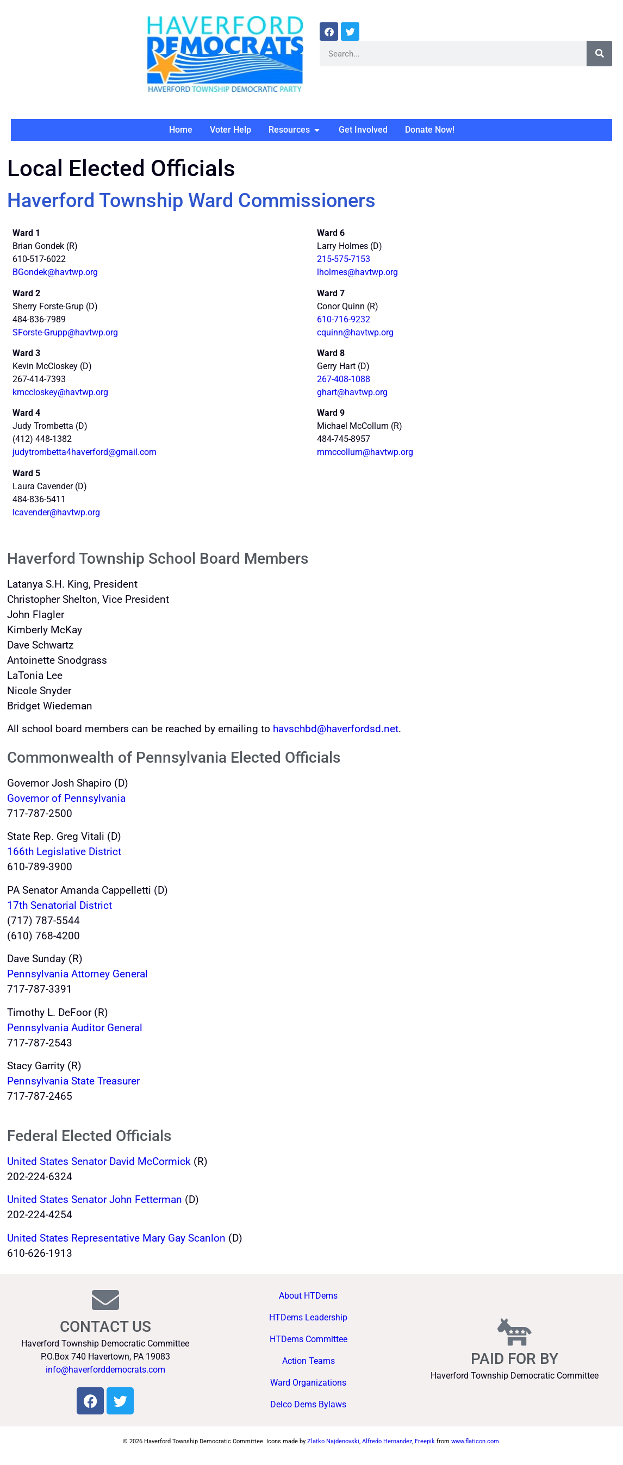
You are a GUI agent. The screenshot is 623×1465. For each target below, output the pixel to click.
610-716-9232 (343, 319)
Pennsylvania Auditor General (74, 1028)
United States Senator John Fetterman (94, 1200)
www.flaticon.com (475, 1441)
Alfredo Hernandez (387, 1441)
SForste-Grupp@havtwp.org (65, 332)
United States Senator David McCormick (99, 1162)
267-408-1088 (343, 379)
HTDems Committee (308, 1339)
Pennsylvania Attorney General (77, 974)
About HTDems (308, 1296)
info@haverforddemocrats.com (105, 1369)
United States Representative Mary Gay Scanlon (116, 1238)
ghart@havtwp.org (352, 392)
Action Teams (308, 1361)
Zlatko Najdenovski (333, 1441)
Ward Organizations (308, 1382)
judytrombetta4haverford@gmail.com (85, 452)
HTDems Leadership (308, 1317)
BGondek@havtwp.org (55, 272)
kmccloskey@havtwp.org (60, 392)
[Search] (599, 53)
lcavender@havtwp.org (56, 512)
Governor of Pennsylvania (67, 799)
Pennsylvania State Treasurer (73, 1081)
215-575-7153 (343, 259)
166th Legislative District (64, 852)
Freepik (425, 1441)
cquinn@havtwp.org (355, 332)
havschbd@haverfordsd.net (335, 729)
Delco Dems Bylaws (308, 1404)
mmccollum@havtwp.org (365, 452)
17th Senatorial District (59, 906)
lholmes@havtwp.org (357, 272)
